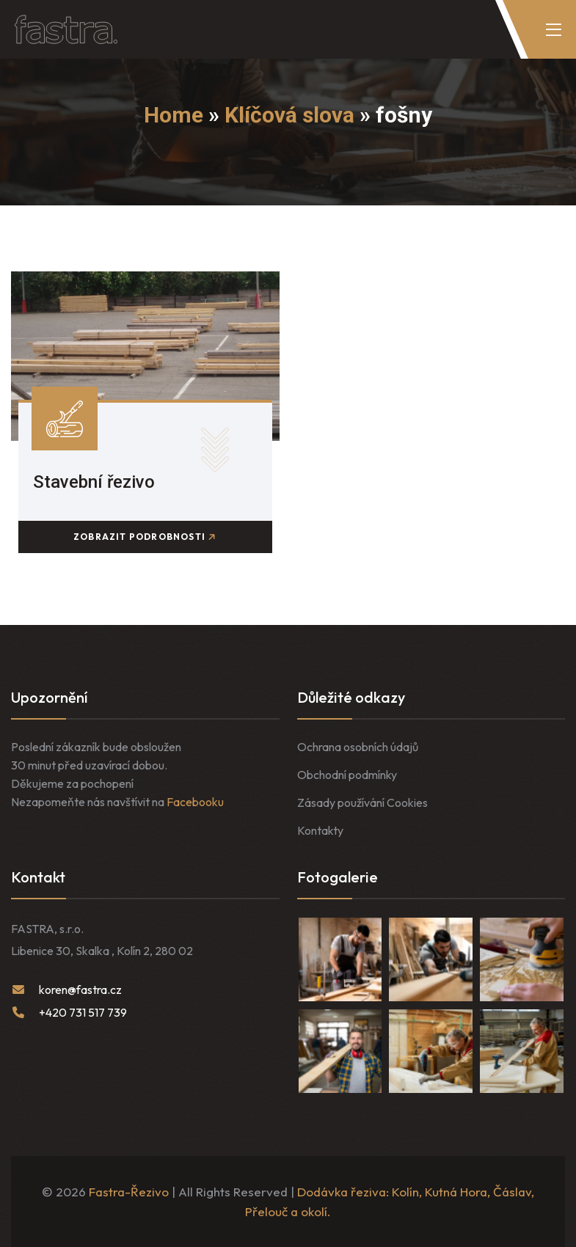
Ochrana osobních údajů (357, 746)
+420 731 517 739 (83, 1012)
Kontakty (320, 830)
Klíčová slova (289, 115)
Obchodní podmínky (347, 774)
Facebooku (195, 801)
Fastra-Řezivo (129, 1191)
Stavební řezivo (94, 482)
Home (173, 115)
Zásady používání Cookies (362, 802)
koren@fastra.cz (80, 989)
